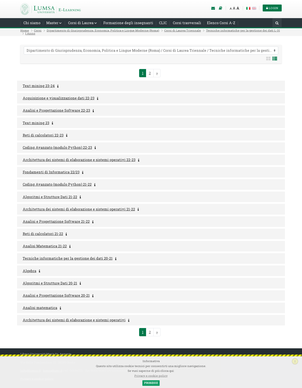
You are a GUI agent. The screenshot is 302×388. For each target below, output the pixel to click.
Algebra (29, 271)
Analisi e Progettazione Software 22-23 (56, 110)
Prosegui (151, 383)
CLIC (163, 22)
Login (272, 8)
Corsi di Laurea (81, 22)
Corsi (37, 30)
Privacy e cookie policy (151, 376)
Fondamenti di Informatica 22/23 (51, 172)
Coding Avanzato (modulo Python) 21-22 (57, 184)
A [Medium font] (234, 8)
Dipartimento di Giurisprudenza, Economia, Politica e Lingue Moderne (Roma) (103, 30)
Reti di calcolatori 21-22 (43, 233)
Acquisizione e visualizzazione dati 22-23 (58, 98)
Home (24, 30)
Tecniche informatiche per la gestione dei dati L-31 (243, 30)
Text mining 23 (36, 123)
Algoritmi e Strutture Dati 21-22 (50, 197)
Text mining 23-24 (39, 85)
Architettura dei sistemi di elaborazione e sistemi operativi (74, 320)
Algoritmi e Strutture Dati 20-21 (50, 283)
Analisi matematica (40, 307)
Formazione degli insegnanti (128, 22)
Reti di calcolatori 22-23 (43, 135)
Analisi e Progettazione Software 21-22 (56, 221)
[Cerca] (277, 23)
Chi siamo (31, 22)
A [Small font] (231, 8)
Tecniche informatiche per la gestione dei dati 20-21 (68, 258)
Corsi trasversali (187, 22)
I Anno (30, 33)
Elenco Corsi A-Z (221, 22)
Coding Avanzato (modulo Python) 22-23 (57, 147)
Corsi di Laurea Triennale (182, 30)
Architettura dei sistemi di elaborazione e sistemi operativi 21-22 (79, 209)
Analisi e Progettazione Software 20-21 (56, 295)
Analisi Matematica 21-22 (45, 246)
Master (52, 22)
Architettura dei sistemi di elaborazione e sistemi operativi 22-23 (79, 159)
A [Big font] (237, 8)
